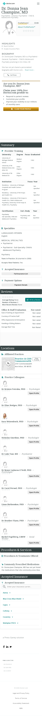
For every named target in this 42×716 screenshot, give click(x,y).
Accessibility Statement (21, 703)
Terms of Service (21, 698)
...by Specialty (7, 667)
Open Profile (34, 393)
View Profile (36, 359)
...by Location (7, 671)
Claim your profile (21, 109)
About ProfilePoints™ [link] (26, 27)
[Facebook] (4, 646)
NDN (21, 708)
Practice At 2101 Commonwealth (23, 359)
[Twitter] (10, 646)
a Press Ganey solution (13, 637)
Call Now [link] (12, 75)
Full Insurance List (21, 274)
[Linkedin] (7, 646)
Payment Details (21, 285)
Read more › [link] (29, 70)
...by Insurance (7, 664)
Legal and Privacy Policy (21, 693)
